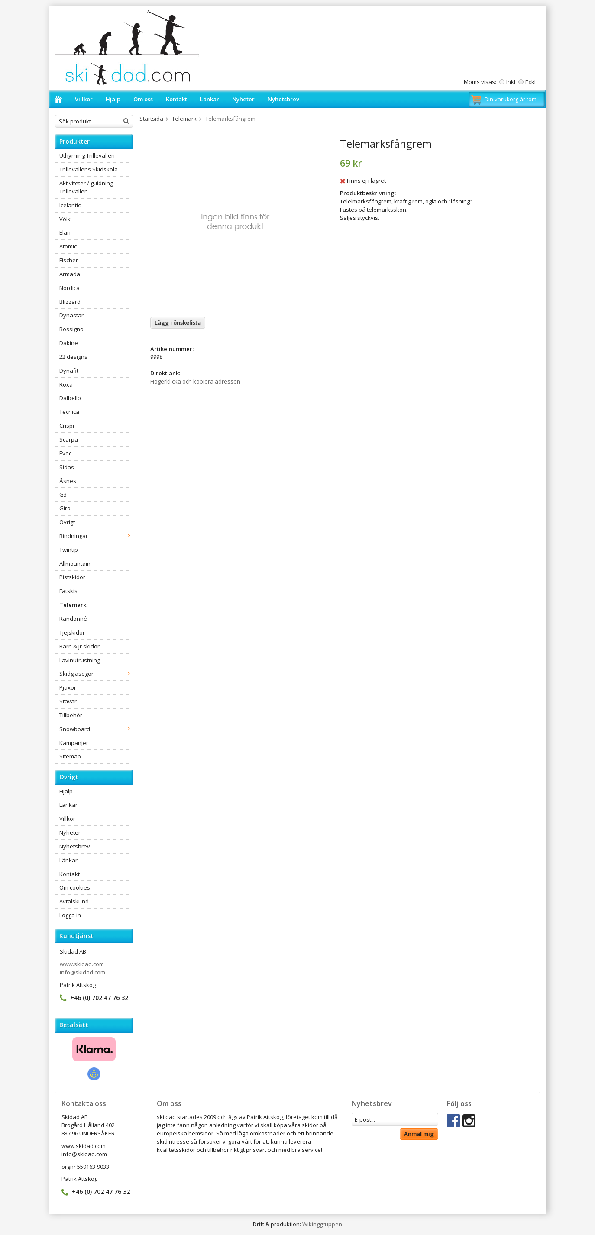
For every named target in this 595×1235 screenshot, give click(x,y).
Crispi (66, 425)
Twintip (68, 550)
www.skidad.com (82, 964)
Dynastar (71, 315)
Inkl (510, 82)
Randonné (73, 618)
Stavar (68, 701)
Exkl (530, 82)
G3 (63, 494)
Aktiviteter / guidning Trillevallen (86, 187)
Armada (69, 274)
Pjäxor (67, 687)
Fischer (68, 260)
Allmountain (75, 564)
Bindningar (96, 536)
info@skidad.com (82, 972)
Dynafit (68, 370)
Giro (65, 508)
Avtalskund (74, 901)
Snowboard (96, 729)
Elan (65, 232)
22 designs (73, 357)
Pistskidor (72, 577)
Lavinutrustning (79, 660)
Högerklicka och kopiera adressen (195, 381)
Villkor (84, 99)
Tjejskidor (72, 632)
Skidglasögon (96, 673)
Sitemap (70, 756)
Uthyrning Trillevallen (87, 155)
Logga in (70, 915)
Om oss (143, 99)
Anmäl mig (419, 1134)
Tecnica (69, 412)
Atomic (68, 246)
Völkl (65, 219)
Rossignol (72, 329)
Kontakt (176, 99)
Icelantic (70, 205)
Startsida (151, 119)
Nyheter (243, 99)
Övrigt (67, 522)
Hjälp (113, 99)
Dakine (68, 343)
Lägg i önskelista (178, 322)
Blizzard (70, 302)
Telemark (72, 605)
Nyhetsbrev (283, 99)
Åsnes (67, 481)
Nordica (69, 288)
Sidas (66, 467)
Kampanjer (73, 743)
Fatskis (68, 591)
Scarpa (68, 439)
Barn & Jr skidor (79, 646)
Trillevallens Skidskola (88, 169)
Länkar (209, 99)
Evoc (65, 453)
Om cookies (74, 887)
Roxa (66, 384)
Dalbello (70, 398)
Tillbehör (70, 715)
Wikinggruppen (322, 1224)
